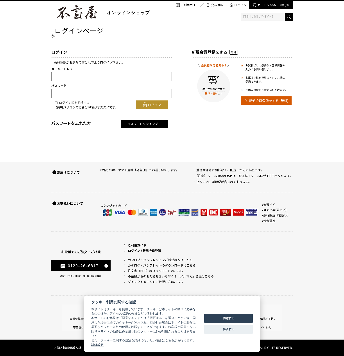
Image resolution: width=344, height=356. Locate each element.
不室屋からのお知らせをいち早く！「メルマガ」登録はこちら (171, 276)
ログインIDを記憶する (74, 102)
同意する (228, 318)
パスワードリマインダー (144, 124)
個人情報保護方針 (69, 347)
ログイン (240, 5)
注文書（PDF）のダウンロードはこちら (155, 271)
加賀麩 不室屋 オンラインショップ (105, 12)
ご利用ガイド (190, 5)
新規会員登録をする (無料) (268, 100)
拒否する (228, 329)
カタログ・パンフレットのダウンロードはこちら (162, 265)
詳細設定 (97, 345)
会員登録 (217, 5)
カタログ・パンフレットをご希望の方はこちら (160, 260)
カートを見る (274, 5)
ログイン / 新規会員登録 (144, 250)
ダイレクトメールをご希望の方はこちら (155, 281)
